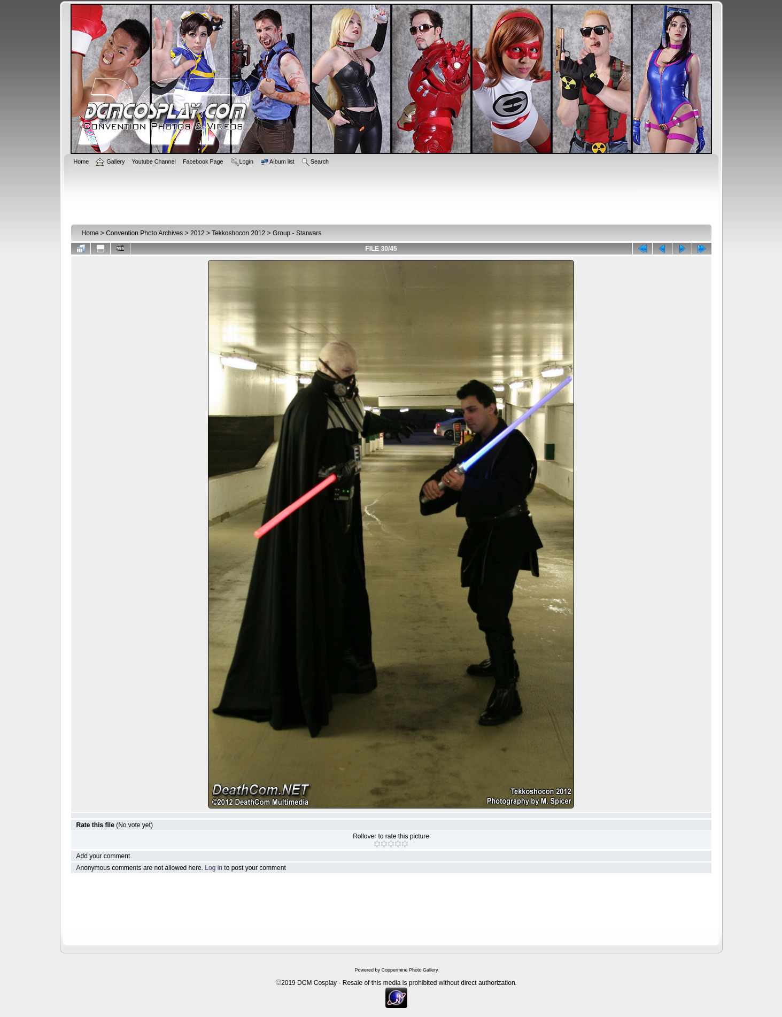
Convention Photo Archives (144, 233)
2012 (197, 233)
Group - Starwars (297, 233)
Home (90, 233)
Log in (213, 868)
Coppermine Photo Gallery (409, 970)
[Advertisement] (391, 194)
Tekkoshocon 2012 (238, 233)
